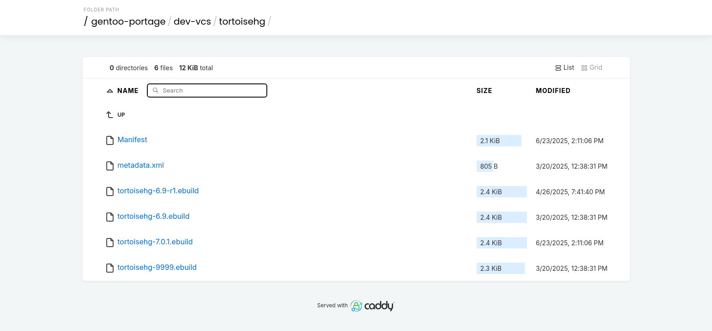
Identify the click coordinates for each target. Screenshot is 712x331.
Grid (592, 67)
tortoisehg (242, 21)
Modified (553, 90)
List (564, 67)
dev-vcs (192, 21)
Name (128, 90)
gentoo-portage (128, 21)
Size (485, 90)
